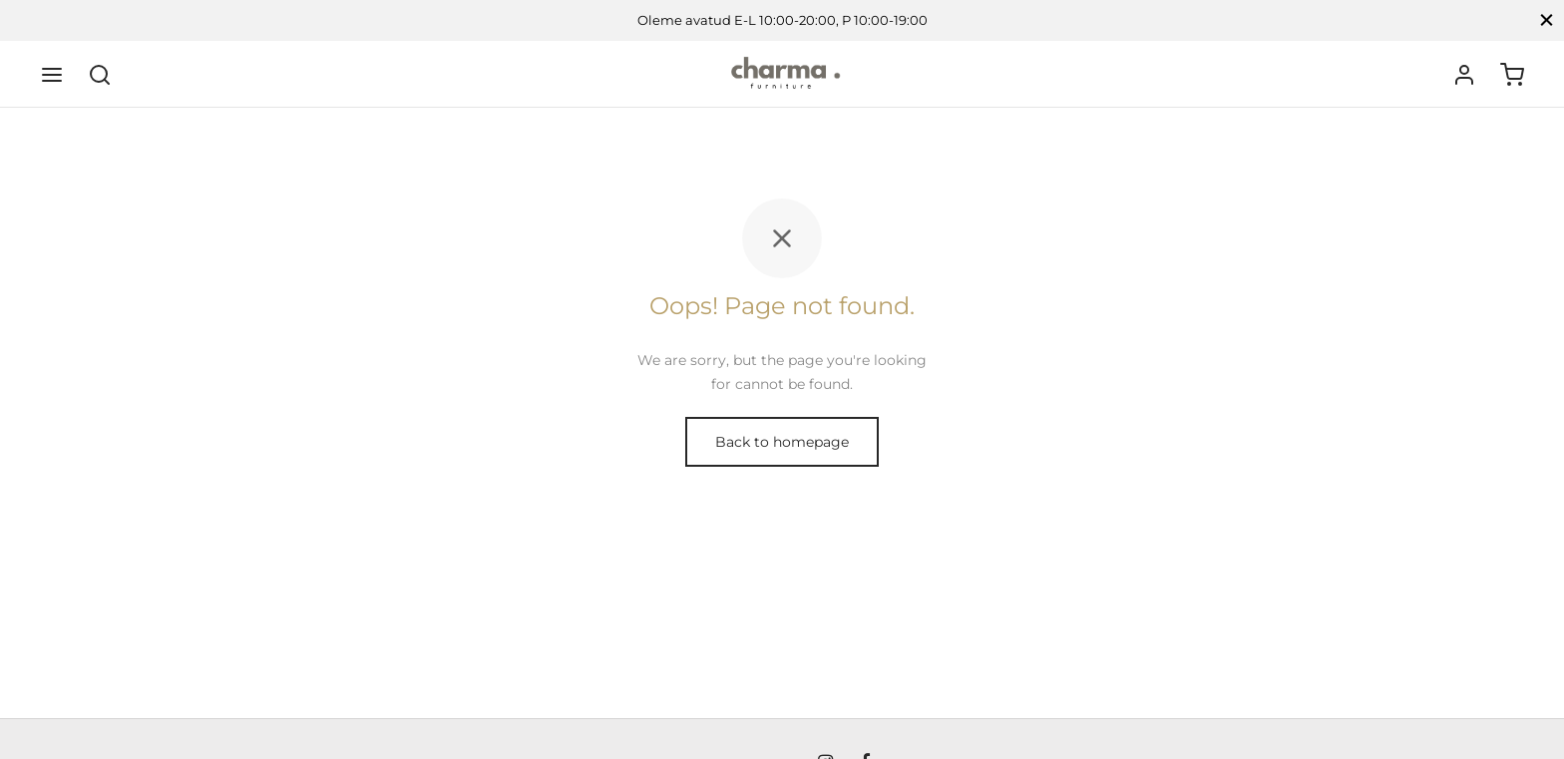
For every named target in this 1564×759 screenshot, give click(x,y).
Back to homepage (782, 442)
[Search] (100, 75)
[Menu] (52, 75)
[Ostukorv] (1512, 75)
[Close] (1546, 20)
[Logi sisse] (1464, 75)
